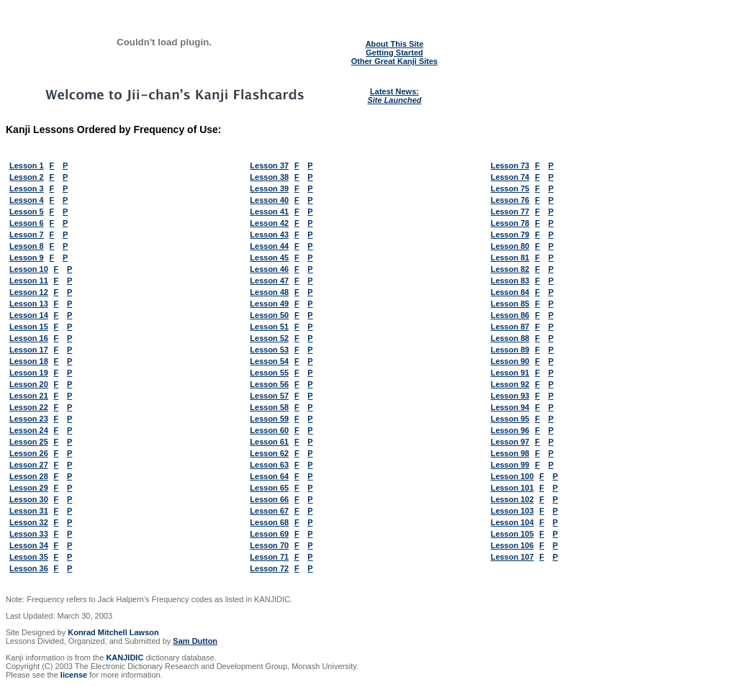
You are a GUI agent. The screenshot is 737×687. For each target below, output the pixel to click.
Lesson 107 (512, 556)
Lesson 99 (510, 464)
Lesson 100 (512, 476)
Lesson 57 (269, 395)
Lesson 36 (28, 568)
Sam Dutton (195, 641)
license (73, 674)
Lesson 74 (510, 177)
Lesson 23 (28, 418)
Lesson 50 (269, 315)
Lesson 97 (510, 441)
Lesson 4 (26, 200)
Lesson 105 (512, 533)
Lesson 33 (28, 533)
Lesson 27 (28, 464)
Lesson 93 (510, 395)
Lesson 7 (26, 234)
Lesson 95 (510, 418)
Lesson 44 (269, 246)
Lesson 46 (269, 269)
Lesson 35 (28, 556)
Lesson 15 (28, 326)
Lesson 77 (510, 211)
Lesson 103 (512, 510)
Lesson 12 (28, 292)
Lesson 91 (510, 372)
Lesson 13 (28, 303)
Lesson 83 (510, 280)
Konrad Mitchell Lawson (113, 632)
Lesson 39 (269, 188)
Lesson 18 (28, 361)
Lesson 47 (269, 280)
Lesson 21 (28, 395)
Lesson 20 (28, 384)
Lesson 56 (269, 384)
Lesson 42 (269, 223)
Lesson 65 (269, 487)
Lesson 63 (269, 464)
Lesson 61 (269, 441)
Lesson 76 (510, 200)
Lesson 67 (269, 510)
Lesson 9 (26, 257)
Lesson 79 (510, 234)
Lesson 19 (28, 372)
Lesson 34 (28, 545)
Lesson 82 (510, 269)
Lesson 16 (28, 338)
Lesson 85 (510, 303)
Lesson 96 (510, 430)
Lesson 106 (512, 545)
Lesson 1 (26, 165)
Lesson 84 (510, 292)
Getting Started (394, 52)
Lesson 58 (269, 407)
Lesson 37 (269, 165)
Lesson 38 (269, 177)
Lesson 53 (269, 349)
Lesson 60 (269, 430)
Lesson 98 (510, 453)
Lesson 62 (269, 453)
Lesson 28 (28, 476)
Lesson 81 (510, 257)
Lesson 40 (269, 200)
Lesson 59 (269, 418)
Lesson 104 (512, 522)
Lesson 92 (510, 384)
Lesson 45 (269, 257)
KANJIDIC (124, 657)
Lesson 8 (26, 246)
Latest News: (394, 95)
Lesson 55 (269, 372)
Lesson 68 (269, 522)
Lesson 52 (269, 338)
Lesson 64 (269, 476)
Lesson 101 (512, 487)
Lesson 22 (28, 407)
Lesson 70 (269, 545)
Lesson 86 (510, 315)
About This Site (395, 44)
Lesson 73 (510, 165)
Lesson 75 (510, 188)
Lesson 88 (510, 338)
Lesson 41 (269, 211)
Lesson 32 (28, 522)
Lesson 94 (510, 407)
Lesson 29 (28, 487)
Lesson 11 (28, 280)
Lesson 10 (28, 269)
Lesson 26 (28, 453)
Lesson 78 (510, 223)
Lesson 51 (269, 326)
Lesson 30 (28, 499)
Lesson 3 (26, 188)
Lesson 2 (26, 177)
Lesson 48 (269, 292)
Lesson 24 (28, 430)
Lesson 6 (26, 223)
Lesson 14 (28, 315)
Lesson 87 (510, 326)
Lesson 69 (269, 533)
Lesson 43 (269, 234)
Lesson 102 (512, 499)
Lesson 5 (26, 211)
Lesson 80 (510, 246)
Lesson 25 (28, 441)
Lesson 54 (269, 361)
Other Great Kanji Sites (394, 61)
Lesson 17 (28, 349)
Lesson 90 (510, 361)
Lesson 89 (510, 349)
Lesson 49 (269, 303)
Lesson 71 (269, 556)
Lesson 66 (269, 499)
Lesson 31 (28, 510)
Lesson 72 (269, 568)
